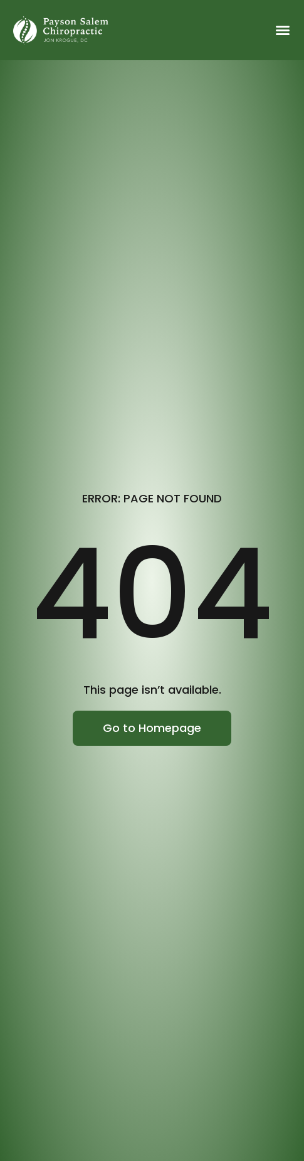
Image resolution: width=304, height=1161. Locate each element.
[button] (282, 30)
